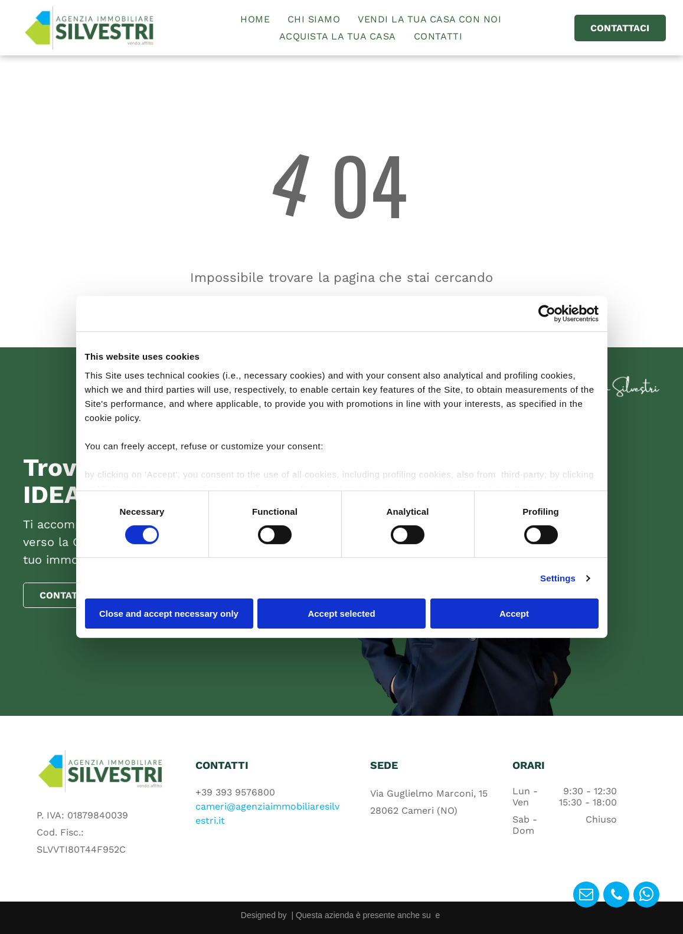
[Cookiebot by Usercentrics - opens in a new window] (547, 314)
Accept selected (341, 614)
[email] (586, 896)
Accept (514, 614)
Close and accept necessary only (168, 614)
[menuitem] (255, 19)
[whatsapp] (646, 896)
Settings (558, 578)
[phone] (616, 896)
